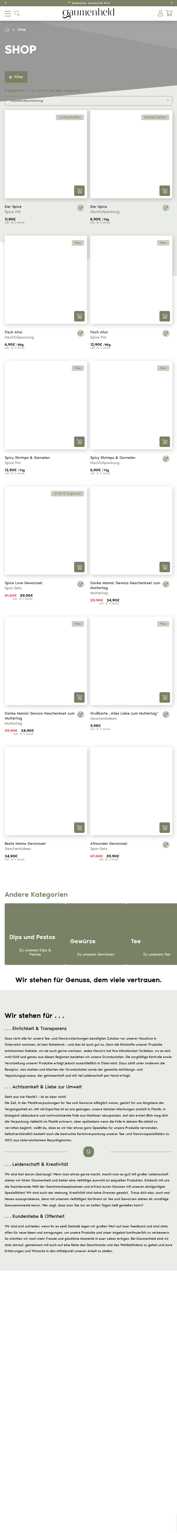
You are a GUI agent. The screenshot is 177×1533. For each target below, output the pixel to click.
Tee (54, 1429)
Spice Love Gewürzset (24, 583)
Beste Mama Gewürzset (25, 843)
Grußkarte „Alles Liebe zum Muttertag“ (124, 713)
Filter (16, 77)
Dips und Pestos (63, 1435)
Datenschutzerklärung (68, 1397)
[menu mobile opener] (8, 13)
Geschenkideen (103, 718)
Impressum (59, 1403)
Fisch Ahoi (13, 332)
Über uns (58, 1462)
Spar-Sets (13, 588)
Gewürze (58, 1423)
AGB (55, 1391)
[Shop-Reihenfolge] (88, 100)
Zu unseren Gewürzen (96, 954)
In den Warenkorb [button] (79, 190)
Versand (58, 1370)
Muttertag (99, 593)
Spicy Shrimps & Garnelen (27, 457)
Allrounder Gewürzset (108, 843)
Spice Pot (13, 212)
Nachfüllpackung (104, 212)
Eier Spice (13, 206)
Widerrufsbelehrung (67, 1364)
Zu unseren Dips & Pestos (35, 952)
